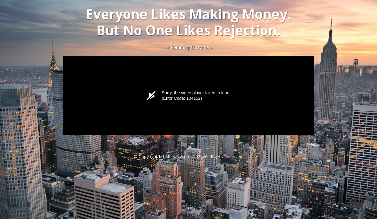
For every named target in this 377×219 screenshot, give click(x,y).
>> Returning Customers (189, 47)
